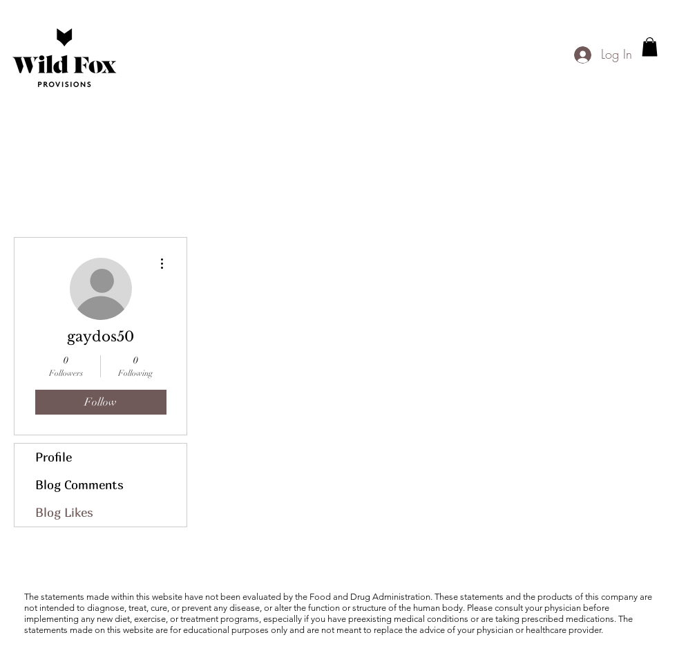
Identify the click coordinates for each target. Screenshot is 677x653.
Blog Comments (79, 484)
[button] (650, 46)
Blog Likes (64, 512)
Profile (53, 457)
